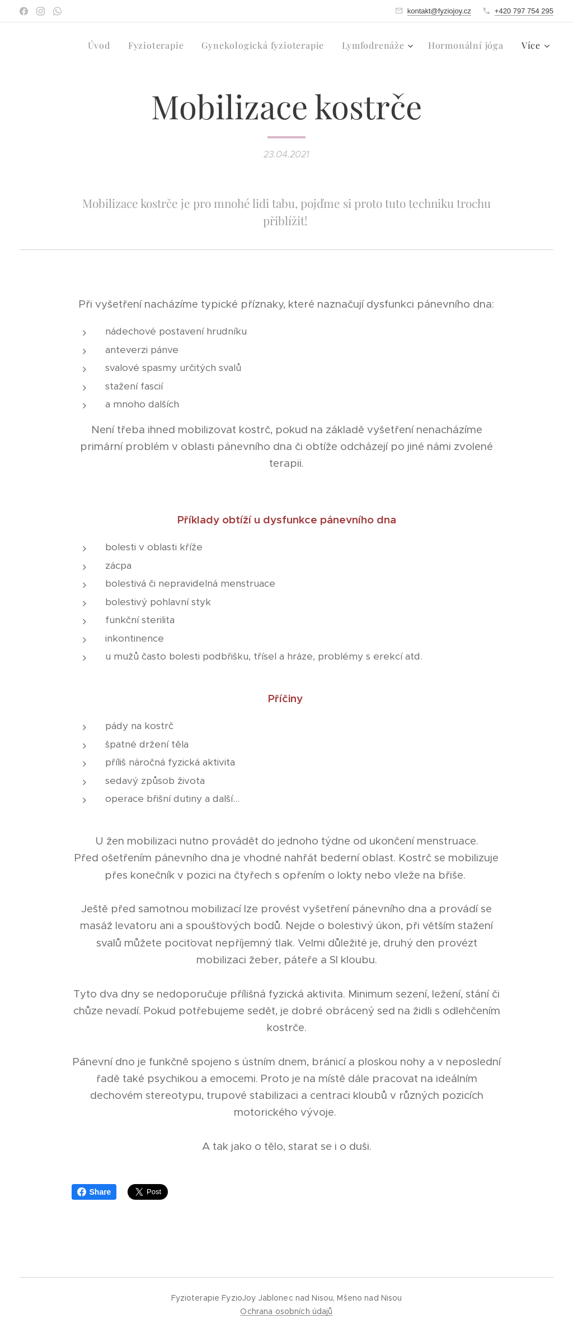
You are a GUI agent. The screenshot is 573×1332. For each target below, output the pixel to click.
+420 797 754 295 (524, 11)
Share (94, 1191)
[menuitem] (58, 45)
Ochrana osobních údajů (286, 1311)
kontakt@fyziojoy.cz (439, 11)
